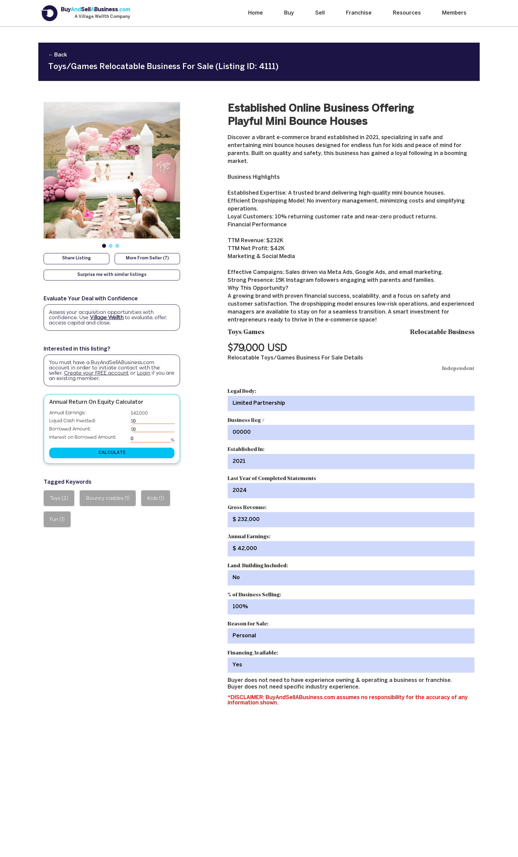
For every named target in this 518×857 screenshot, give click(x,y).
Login (143, 373)
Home (255, 13)
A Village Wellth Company (102, 17)
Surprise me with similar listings (111, 275)
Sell (320, 13)
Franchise (359, 13)
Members (454, 13)
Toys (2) (59, 498)
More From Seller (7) (147, 258)
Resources (407, 13)
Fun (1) (57, 519)
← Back (57, 55)
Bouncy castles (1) (108, 498)
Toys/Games (246, 332)
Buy (289, 13)
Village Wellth (107, 317)
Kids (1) (155, 498)
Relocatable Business (442, 332)
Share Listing (76, 258)
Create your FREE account (96, 373)
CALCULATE (112, 453)
